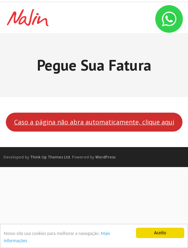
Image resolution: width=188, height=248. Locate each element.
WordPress (105, 156)
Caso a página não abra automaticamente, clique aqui (94, 122)
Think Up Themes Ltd (50, 156)
